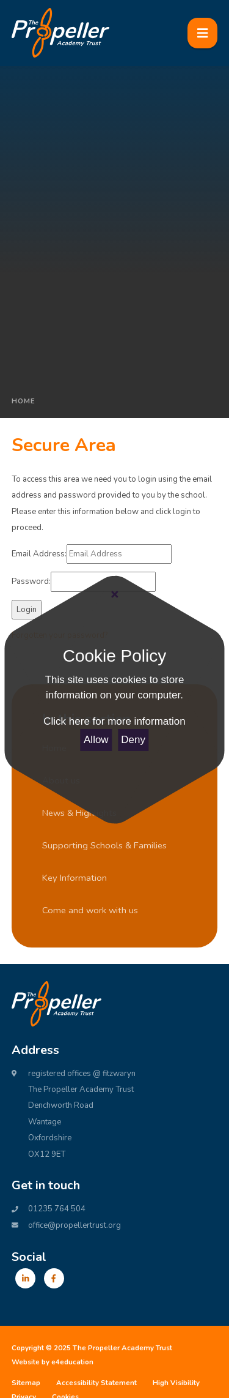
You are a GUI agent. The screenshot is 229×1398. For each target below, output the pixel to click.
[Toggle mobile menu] (202, 33)
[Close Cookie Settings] (114, 595)
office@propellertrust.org (74, 1225)
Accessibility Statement (96, 1383)
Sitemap (26, 1383)
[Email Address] (119, 554)
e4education (72, 1362)
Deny (133, 740)
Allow (96, 740)
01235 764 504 (56, 1208)
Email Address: (39, 553)
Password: (31, 581)
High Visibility (176, 1383)
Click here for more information (114, 721)
